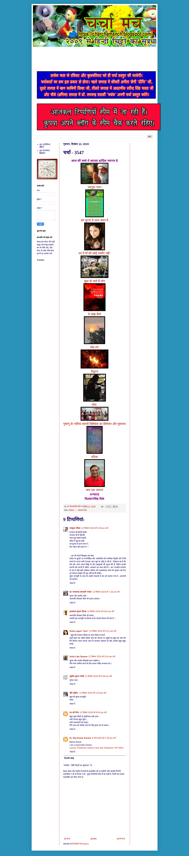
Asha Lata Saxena (79, 656)
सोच (94, 404)
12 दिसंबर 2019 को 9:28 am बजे (98, 676)
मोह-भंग (94, 347)
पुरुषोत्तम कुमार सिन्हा (78, 611)
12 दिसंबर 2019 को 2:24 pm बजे (92, 693)
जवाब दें (72, 583)
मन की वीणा (74, 712)
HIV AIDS (118, 748)
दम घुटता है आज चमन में (94, 220)
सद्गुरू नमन (94, 187)
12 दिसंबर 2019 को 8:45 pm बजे (93, 712)
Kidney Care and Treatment (100, 748)
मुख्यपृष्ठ (94, 839)
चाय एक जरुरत (94, 490)
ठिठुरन (94, 371)
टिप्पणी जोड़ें (69, 758)
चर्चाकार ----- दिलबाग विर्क (77, 510)
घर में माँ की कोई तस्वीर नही (94, 253)
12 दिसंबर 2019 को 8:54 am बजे (100, 611)
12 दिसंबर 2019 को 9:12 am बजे (102, 631)
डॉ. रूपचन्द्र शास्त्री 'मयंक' (81, 592)
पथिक (94, 457)
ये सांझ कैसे (94, 314)
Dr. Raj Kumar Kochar (80, 738)
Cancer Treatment (78, 748)
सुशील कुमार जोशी (77, 676)
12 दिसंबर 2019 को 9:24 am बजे (101, 656)
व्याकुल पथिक (75, 528)
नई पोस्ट (67, 839)
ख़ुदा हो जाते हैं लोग (94, 281)
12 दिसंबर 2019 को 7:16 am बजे (106, 592)
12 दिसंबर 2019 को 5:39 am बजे (94, 528)
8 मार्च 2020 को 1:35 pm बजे (104, 738)
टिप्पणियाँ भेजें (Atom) (80, 844)
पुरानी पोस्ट (121, 839)
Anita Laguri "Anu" (79, 631)
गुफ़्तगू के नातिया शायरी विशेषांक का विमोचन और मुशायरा (94, 424)
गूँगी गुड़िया (74, 693)
